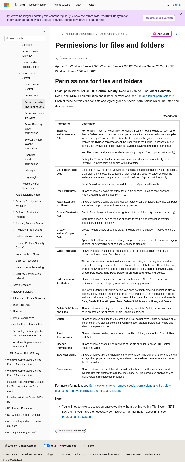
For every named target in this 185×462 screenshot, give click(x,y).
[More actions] (176, 34)
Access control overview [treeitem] (30, 53)
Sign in (177, 4)
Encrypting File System (77, 416)
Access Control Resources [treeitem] (30, 186)
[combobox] (24, 39)
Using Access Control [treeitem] (32, 87)
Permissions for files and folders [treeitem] (34, 104)
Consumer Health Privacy (104, 454)
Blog (49, 454)
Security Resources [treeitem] (27, 260)
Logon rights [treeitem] (31, 177)
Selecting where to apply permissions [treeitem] (34, 144)
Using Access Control (112, 33)
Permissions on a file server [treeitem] (34, 115)
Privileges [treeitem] (30, 170)
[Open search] (167, 5)
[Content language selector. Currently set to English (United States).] (20, 446)
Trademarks (151, 454)
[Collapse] (44, 31)
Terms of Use (133, 454)
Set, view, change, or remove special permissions (120, 385)
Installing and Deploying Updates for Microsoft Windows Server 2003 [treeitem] (25, 386)
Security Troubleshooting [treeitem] (30, 267)
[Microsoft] (6, 5)
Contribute (64, 454)
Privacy (79, 454)
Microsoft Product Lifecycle (105, 16)
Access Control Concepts (80, 33)
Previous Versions (32, 454)
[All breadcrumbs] (58, 34)
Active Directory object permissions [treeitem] (33, 128)
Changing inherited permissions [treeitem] (31, 159)
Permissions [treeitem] (31, 95)
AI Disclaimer (10, 454)
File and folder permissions (154, 96)
